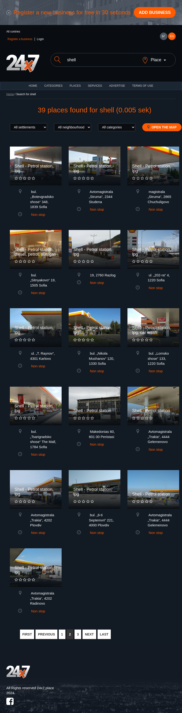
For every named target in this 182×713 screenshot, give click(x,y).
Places (75, 85)
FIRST (27, 634)
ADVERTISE (117, 85)
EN (172, 36)
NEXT (89, 634)
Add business (155, 12)
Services (95, 85)
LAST (104, 634)
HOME (33, 85)
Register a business (20, 39)
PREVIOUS (46, 634)
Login (40, 39)
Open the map (162, 127)
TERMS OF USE (142, 85)
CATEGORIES (53, 85)
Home (10, 94)
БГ (163, 36)
